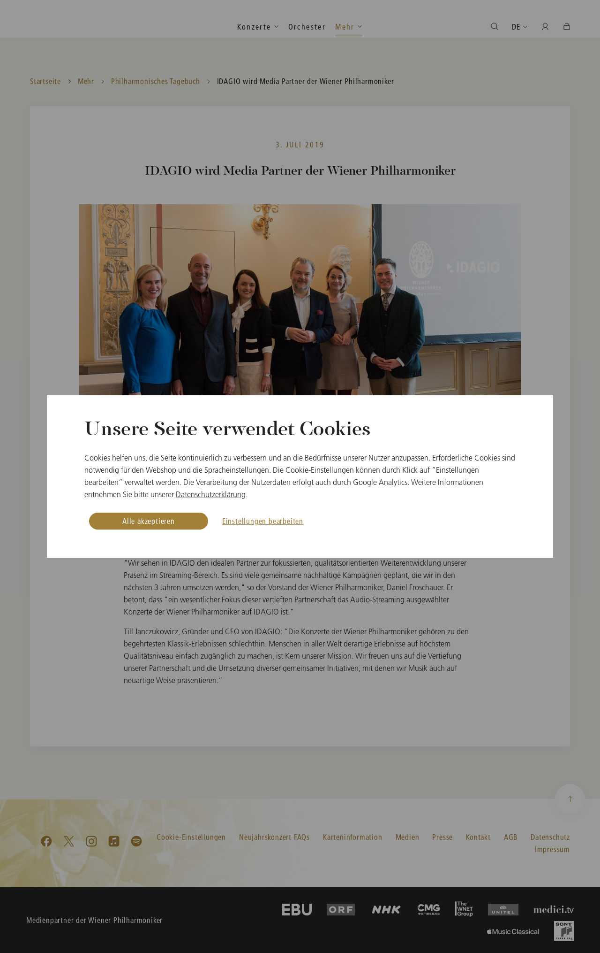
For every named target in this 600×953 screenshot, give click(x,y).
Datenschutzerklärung (211, 494)
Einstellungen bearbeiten (262, 521)
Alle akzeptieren (148, 521)
